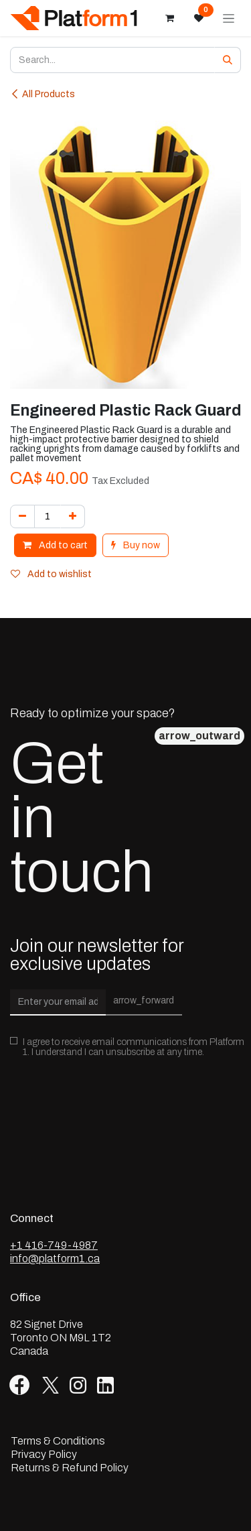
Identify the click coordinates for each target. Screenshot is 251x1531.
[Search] (227, 60)
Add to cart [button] (55, 545)
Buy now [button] (135, 545)
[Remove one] (22, 516)
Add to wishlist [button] (51, 574)
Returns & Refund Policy (70, 1468)
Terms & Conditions (58, 1441)
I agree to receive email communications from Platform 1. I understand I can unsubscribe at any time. (133, 1047)
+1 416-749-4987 (54, 1245)
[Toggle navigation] (228, 18)
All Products (42, 94)
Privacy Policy (44, 1454)
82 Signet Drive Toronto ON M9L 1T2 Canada (60, 1338)
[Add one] (72, 516)
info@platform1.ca (55, 1258)
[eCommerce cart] (169, 18)
